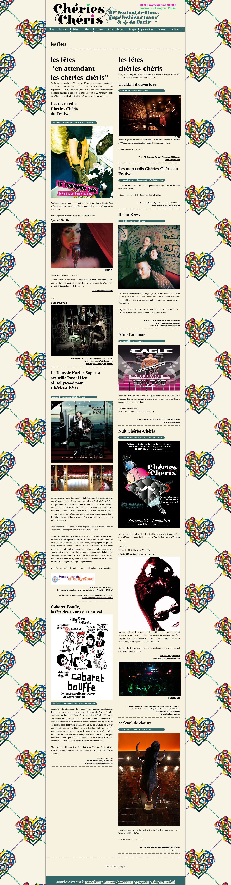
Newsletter (93, 882)
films (51, 29)
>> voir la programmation (170, 656)
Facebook (125, 882)
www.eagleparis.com (172, 422)
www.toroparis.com (172, 160)
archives (175, 29)
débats (87, 29)
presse (161, 29)
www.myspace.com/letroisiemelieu (99, 361)
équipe (132, 29)
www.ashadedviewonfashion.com (166, 658)
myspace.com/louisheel (130, 651)
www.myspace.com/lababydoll (168, 711)
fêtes (75, 29)
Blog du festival (163, 882)
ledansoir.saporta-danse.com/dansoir (97, 598)
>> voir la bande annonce (102, 291)
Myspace (142, 882)
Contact (110, 882)
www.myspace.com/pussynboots (99, 364)
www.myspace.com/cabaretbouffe (99, 763)
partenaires (147, 29)
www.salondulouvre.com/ (170, 714)
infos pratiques (115, 29)
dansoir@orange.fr (90, 590)
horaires (63, 29)
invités (99, 29)
